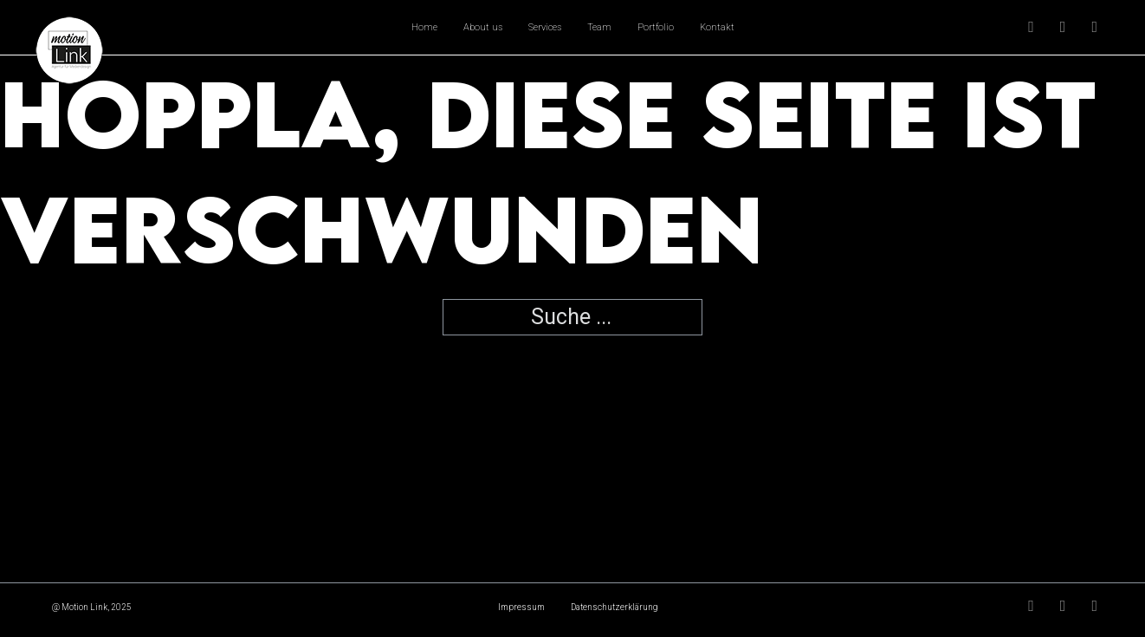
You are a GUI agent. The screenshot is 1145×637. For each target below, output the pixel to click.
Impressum (521, 607)
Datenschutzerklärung (614, 607)
